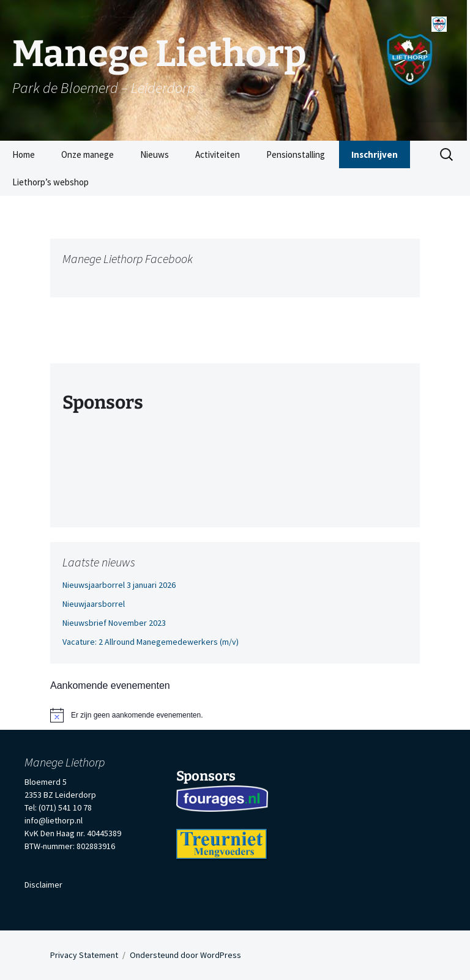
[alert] (235, 715)
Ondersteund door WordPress (185, 954)
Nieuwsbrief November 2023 (114, 622)
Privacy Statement (84, 954)
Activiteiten (217, 154)
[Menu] (439, 20)
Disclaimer (43, 884)
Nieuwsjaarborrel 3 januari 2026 (119, 584)
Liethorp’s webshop (50, 182)
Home (23, 154)
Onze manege (87, 154)
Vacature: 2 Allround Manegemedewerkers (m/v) (150, 641)
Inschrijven (374, 154)
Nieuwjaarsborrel (93, 603)
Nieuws (154, 154)
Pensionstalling (295, 154)
